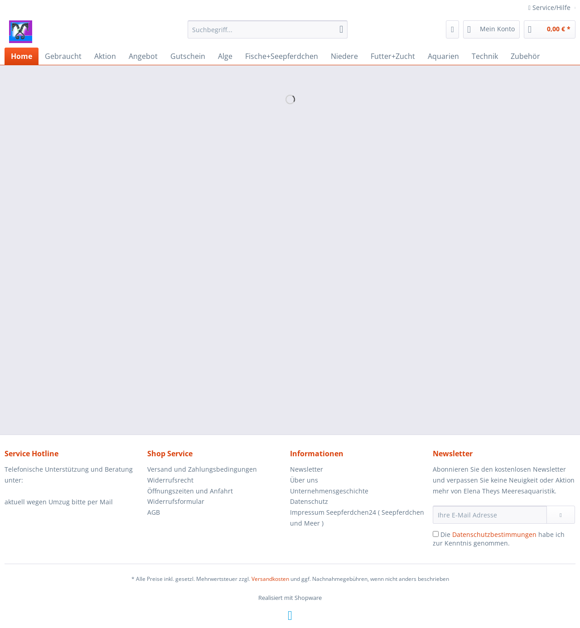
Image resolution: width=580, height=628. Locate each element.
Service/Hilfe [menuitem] (550, 7)
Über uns (304, 480)
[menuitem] (268, 33)
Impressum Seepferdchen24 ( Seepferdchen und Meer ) (357, 517)
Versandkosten (270, 579)
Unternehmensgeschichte (329, 491)
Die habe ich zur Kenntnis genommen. (499, 538)
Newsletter (306, 469)
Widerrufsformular (175, 501)
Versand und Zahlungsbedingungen (202, 469)
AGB (153, 512)
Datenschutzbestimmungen (494, 534)
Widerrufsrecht (170, 480)
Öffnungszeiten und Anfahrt (190, 491)
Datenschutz (309, 501)
